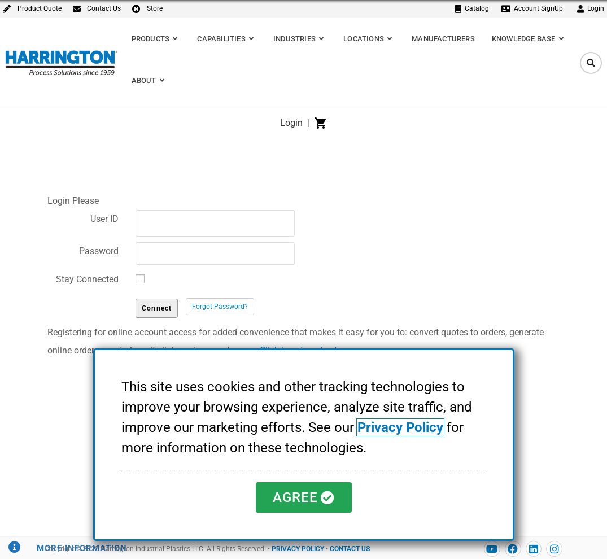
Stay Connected (87, 279)
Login (291, 122)
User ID (104, 218)
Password (99, 251)
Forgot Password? (220, 307)
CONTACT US (350, 549)
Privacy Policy (400, 427)
